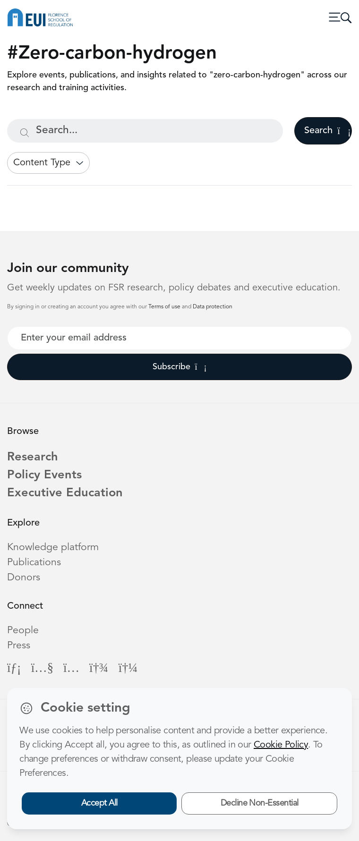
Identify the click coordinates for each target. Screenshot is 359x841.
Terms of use (165, 307)
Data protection (212, 307)
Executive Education (65, 493)
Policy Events (44, 475)
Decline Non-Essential (260, 803)
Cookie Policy (281, 745)
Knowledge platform (53, 547)
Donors (23, 578)
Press (18, 646)
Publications (34, 563)
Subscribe (180, 367)
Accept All (99, 803)
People (23, 631)
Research (32, 457)
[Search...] (145, 131)
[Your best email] (179, 338)
